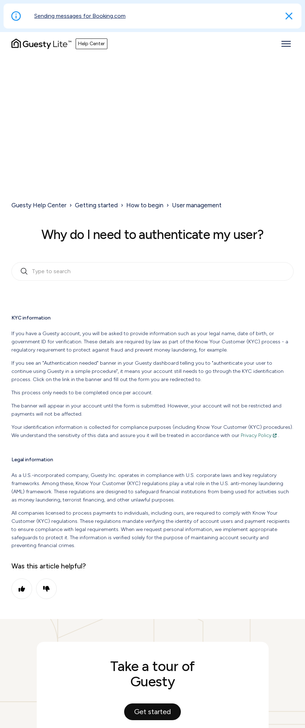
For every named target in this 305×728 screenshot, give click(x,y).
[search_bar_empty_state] (152, 271)
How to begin (144, 205)
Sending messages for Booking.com (80, 15)
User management (197, 205)
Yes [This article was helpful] (21, 588)
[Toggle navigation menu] (286, 44)
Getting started (96, 205)
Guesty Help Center (38, 205)
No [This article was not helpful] (46, 588)
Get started (152, 711)
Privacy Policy (256, 435)
